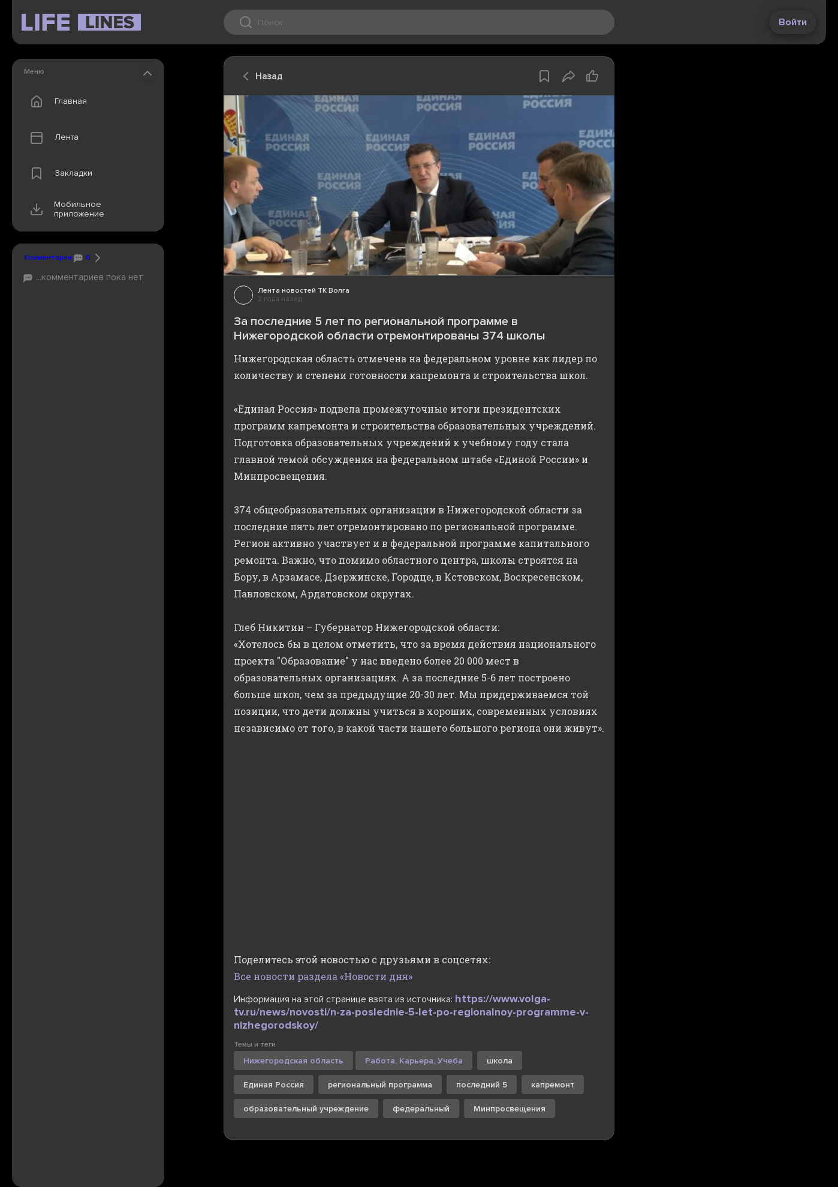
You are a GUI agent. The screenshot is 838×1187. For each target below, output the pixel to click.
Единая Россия (273, 1085)
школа (500, 1061)
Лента (52, 137)
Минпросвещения (509, 1109)
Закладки (58, 173)
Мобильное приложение (64, 209)
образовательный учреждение (306, 1109)
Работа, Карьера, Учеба (414, 1061)
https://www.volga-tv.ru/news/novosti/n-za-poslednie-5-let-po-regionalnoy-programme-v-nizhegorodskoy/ (411, 1012)
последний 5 (481, 1085)
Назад (259, 76)
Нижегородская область (293, 1061)
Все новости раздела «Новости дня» (323, 976)
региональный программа (380, 1085)
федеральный (421, 1109)
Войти (793, 22)
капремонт (552, 1085)
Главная (56, 101)
